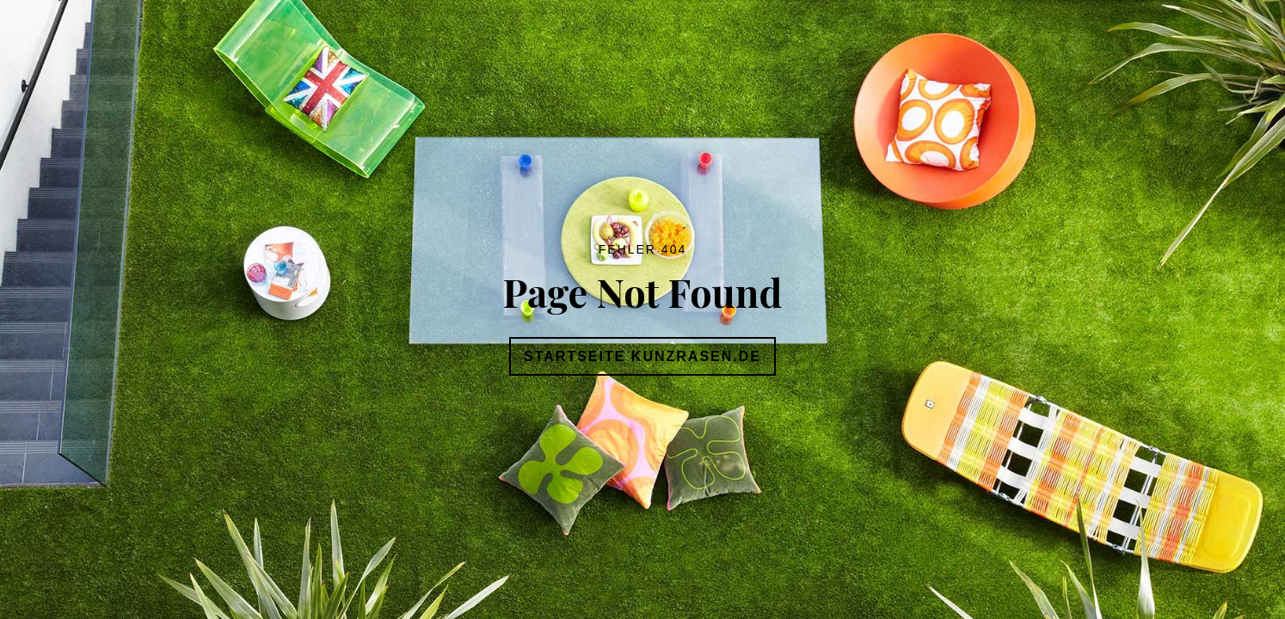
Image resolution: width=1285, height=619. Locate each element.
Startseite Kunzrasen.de (642, 356)
